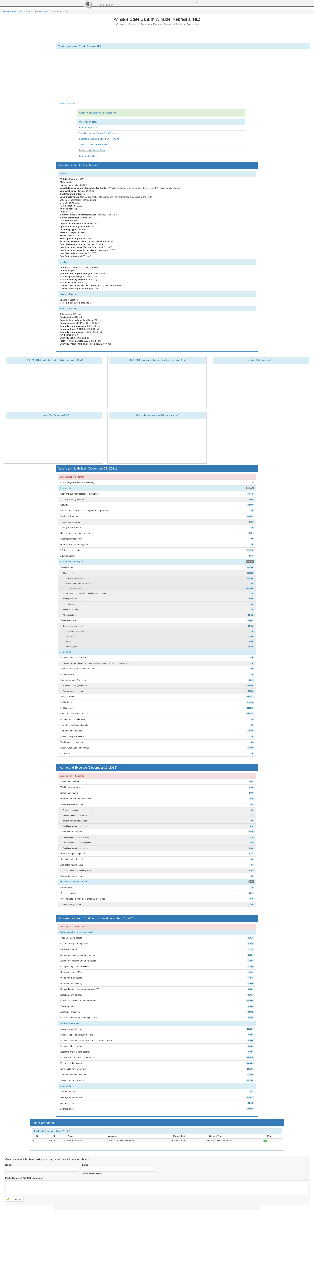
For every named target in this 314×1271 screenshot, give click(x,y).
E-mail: (85, 1165)
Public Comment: (24, 1178)
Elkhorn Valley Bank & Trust (92, 150)
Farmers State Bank (88, 127)
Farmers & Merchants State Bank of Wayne (99, 139)
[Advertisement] (157, 34)
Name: (8, 1165)
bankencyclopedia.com (12, 11)
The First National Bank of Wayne (94, 145)
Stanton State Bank (88, 156)
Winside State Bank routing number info (97, 113)
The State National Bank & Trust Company (98, 133)
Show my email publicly (93, 1173)
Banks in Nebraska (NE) (37, 11)
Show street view (68, 104)
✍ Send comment (14, 1199)
